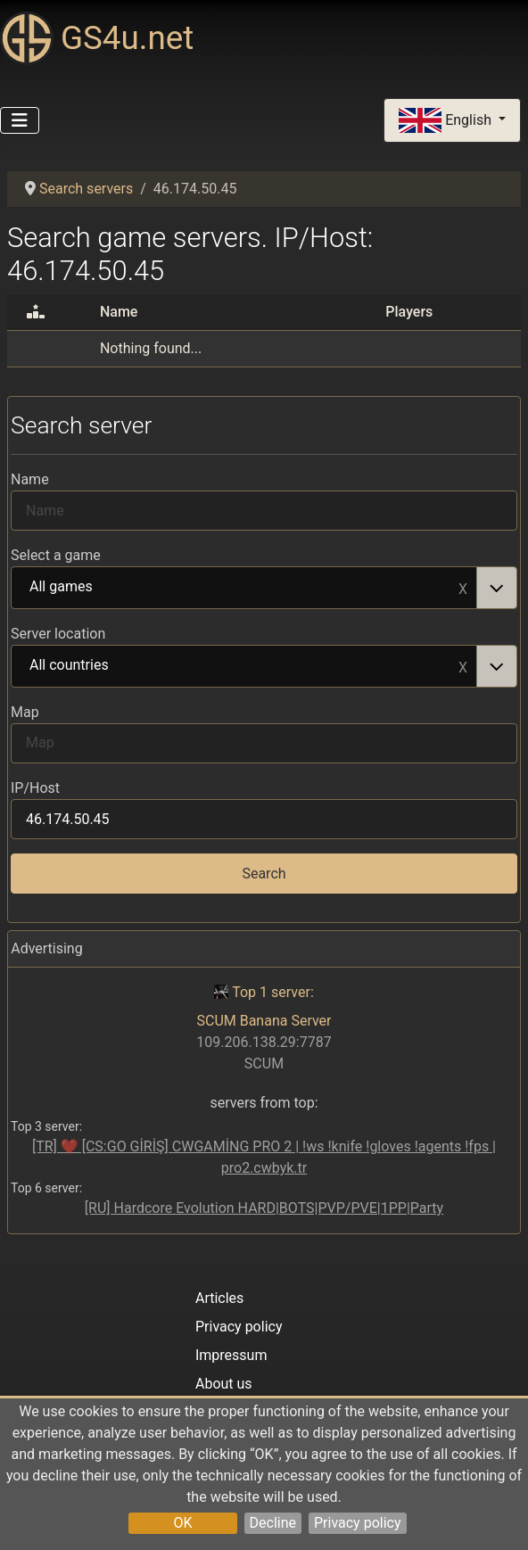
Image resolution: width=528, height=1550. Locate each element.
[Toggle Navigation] (19, 120)
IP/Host (35, 787)
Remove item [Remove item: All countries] (463, 666)
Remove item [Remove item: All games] (463, 588)
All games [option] (244, 588)
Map (25, 712)
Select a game (56, 555)
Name (30, 479)
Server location (58, 633)
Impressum (231, 1355)
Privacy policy (357, 1522)
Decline (273, 1522)
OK (182, 1522)
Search (263, 873)
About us (223, 1383)
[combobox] (264, 587)
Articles (219, 1298)
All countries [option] (244, 666)
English (447, 121)
